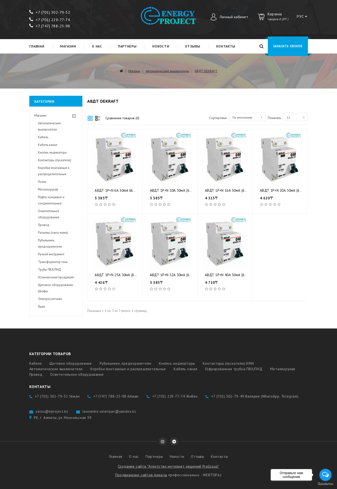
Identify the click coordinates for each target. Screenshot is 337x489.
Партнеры (127, 46)
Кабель (43, 137)
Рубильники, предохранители (50, 243)
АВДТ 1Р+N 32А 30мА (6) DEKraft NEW (181, 275)
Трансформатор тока (52, 262)
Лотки (42, 182)
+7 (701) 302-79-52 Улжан (57, 396)
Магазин (68, 46)
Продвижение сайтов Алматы (141, 475)
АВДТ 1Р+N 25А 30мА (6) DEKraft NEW (126, 275)
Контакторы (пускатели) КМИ (228, 363)
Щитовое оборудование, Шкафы (56, 288)
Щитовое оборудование (70, 363)
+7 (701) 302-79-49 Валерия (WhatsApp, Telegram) (255, 396)
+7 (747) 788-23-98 (49, 26)
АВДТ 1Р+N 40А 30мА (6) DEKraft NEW (236, 275)
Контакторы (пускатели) (54, 160)
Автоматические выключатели (167, 71)
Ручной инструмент (51, 254)
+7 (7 (36, 12)
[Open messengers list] (325, 475)
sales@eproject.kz (52, 411)
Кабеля (35, 363)
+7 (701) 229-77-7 (48, 19)
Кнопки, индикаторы (52, 152)
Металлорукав (48, 189)
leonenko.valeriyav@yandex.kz (109, 411)
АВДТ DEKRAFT (206, 71)
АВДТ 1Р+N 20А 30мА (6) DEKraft (287, 190)
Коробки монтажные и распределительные (53, 171)
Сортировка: (218, 118)
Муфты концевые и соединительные (51, 200)
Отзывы (192, 46)
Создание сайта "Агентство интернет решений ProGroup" (168, 466)
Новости (160, 46)
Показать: (274, 118)
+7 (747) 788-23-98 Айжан (116, 396)
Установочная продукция (56, 277)
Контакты (226, 46)
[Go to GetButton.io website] (325, 484)
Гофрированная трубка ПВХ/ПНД (233, 369)
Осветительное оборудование (48, 214)
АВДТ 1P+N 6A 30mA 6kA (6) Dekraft (124, 190)
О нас (97, 46)
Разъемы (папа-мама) (53, 233)
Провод (43, 225)
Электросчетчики (50, 299)
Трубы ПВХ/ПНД (49, 270)
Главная (36, 46)
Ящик (41, 306)
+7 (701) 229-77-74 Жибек (175, 396)
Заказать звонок (288, 46)
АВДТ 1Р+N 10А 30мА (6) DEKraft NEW (181, 190)
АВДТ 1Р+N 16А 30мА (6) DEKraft (232, 190)
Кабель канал (47, 145)
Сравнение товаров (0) (122, 118)
